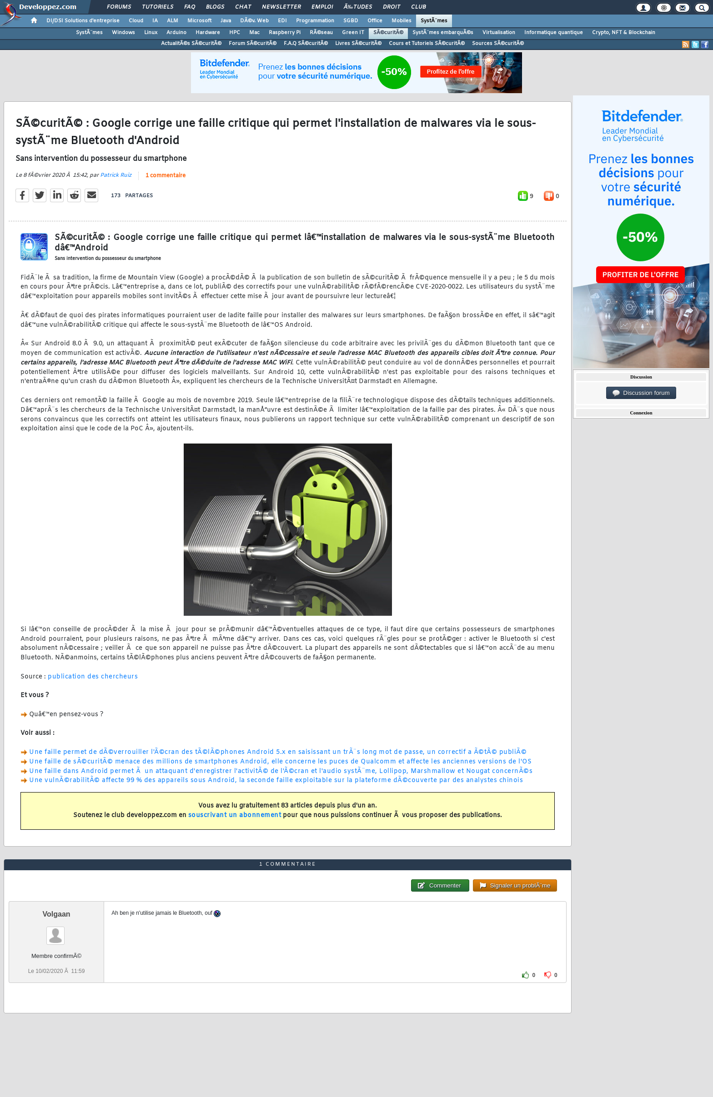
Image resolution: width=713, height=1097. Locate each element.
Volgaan (56, 914)
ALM (172, 21)
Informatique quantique (553, 33)
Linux (150, 33)
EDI (282, 21)
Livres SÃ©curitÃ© (358, 43)
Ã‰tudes (358, 7)
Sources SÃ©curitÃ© (498, 43)
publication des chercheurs (93, 677)
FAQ (189, 7)
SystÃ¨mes (434, 21)
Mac (254, 33)
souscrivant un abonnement (234, 815)
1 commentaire (166, 176)
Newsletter (281, 7)
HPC (234, 33)
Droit (391, 7)
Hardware (208, 33)
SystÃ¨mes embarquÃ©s (442, 33)
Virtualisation (498, 33)
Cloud (136, 21)
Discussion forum (641, 393)
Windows (123, 33)
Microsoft (199, 21)
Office (374, 21)
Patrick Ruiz (115, 175)
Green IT (353, 33)
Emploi (322, 7)
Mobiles (402, 21)
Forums (119, 7)
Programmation (315, 21)
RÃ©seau (321, 33)
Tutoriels (157, 7)
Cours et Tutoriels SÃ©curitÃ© (427, 43)
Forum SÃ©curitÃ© (252, 43)
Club (418, 7)
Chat (243, 7)
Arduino (176, 33)
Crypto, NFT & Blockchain (623, 33)
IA (155, 21)
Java (226, 21)
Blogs (215, 7)
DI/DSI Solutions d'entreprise (83, 21)
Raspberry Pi (285, 33)
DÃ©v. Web (254, 21)
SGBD (350, 21)
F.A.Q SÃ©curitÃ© (306, 43)
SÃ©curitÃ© (388, 33)
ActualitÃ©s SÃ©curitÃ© (191, 43)
